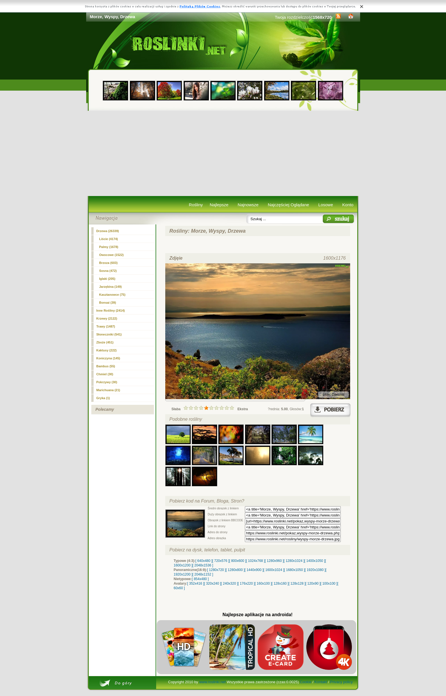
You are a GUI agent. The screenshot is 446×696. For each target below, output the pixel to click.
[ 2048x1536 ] (203, 565)
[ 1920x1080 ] (315, 570)
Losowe (325, 204)
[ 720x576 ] (220, 561)
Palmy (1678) (108, 247)
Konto (347, 204)
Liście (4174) (108, 239)
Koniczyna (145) (108, 358)
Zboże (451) (105, 342)
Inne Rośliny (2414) (110, 310)
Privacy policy (341, 682)
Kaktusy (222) (106, 350)
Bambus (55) (105, 366)
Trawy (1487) (105, 326)
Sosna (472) (108, 270)
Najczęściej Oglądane (288, 204)
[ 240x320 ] (229, 583)
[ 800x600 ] (237, 561)
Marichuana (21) (108, 390)
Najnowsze (248, 204)
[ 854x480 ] (200, 579)
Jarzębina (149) (110, 286)
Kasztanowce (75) (112, 294)
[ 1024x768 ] (255, 561)
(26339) (107, 231)
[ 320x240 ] (212, 583)
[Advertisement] (223, 153)
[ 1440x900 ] (254, 570)
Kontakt (321, 682)
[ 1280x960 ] (274, 561)
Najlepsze (219, 204)
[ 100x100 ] (329, 583)
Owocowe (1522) (111, 255)
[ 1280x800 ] (235, 570)
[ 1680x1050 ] (294, 570)
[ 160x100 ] (263, 583)
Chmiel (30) (104, 374)
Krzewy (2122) (106, 318)
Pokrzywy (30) (106, 382)
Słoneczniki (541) (109, 334)
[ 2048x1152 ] (203, 574)
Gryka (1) (103, 398)
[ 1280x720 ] (216, 570)
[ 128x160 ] (280, 583)
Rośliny (196, 204)
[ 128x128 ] (296, 583)
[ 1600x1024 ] (273, 570)
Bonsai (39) (107, 302)
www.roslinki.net (212, 682)
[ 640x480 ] (203, 561)
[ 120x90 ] (313, 583)
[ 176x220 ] (246, 583)
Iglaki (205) (107, 278)
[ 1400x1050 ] (314, 561)
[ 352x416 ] (195, 583)
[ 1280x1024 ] (294, 561)
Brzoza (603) (108, 262)
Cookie (305, 682)
